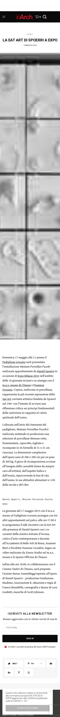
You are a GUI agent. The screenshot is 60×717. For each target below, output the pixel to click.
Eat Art (6, 399)
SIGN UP (30, 638)
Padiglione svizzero (14, 362)
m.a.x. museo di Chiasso (16, 385)
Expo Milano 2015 (28, 376)
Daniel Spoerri (45, 371)
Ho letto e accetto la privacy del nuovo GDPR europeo (32, 647)
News (30, 34)
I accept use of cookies (27, 708)
